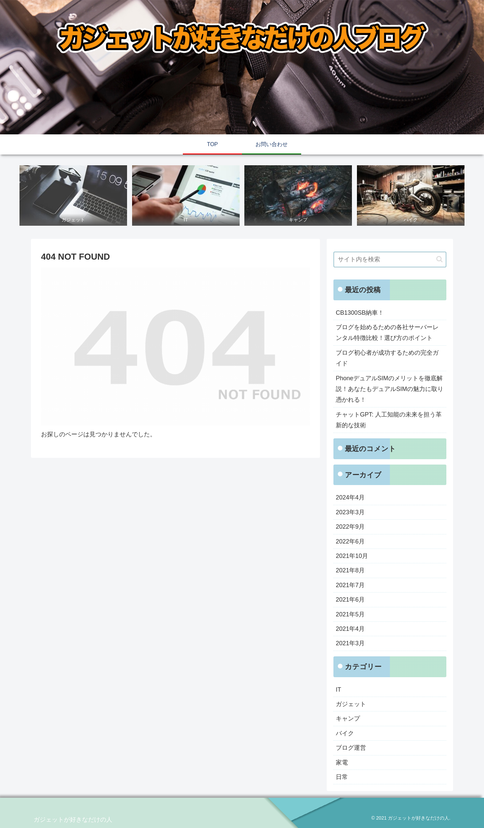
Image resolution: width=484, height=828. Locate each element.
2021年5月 (350, 614)
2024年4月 (350, 497)
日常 (342, 777)
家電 (342, 762)
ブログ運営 (351, 747)
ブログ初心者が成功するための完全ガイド (387, 358)
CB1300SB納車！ (360, 312)
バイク (345, 733)
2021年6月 (350, 599)
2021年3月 (350, 643)
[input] (389, 259)
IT (338, 689)
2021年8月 (350, 570)
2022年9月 (350, 526)
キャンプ (348, 718)
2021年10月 (352, 556)
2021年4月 (350, 628)
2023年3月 (350, 512)
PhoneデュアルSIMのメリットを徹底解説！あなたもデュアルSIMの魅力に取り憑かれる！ (389, 389)
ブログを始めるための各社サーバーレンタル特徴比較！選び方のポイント (387, 332)
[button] (439, 259)
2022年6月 (350, 541)
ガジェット (351, 704)
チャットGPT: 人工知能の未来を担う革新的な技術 (389, 420)
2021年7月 (350, 585)
